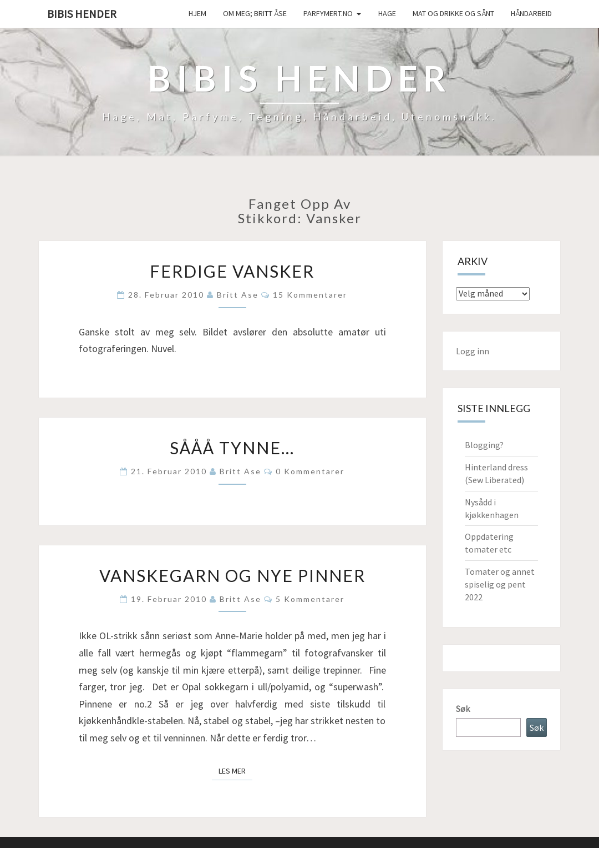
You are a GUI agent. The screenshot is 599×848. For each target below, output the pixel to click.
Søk (463, 708)
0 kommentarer (310, 471)
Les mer (235, 770)
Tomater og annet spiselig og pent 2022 (500, 584)
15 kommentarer (310, 294)
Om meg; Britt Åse (255, 13)
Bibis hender (81, 14)
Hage (387, 13)
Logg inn (472, 351)
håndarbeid (531, 13)
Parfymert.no (328, 13)
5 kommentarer (310, 599)
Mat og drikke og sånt (453, 13)
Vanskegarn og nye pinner (232, 575)
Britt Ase (237, 294)
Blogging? (484, 444)
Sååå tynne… (232, 448)
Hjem (197, 13)
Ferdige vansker (232, 271)
